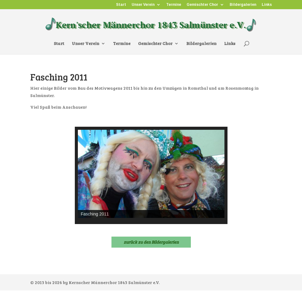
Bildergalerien (243, 5)
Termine (173, 5)
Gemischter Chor (202, 5)
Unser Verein (143, 5)
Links (267, 5)
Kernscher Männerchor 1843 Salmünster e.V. (114, 282)
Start (121, 5)
